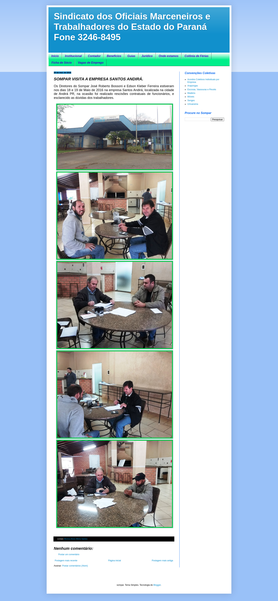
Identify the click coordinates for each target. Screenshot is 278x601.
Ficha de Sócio (61, 62)
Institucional (73, 56)
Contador (94, 56)
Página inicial (114, 560)
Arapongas (192, 85)
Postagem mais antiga (162, 560)
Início (55, 56)
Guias (131, 56)
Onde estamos (168, 56)
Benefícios (114, 56)
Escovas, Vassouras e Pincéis (201, 89)
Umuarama (192, 104)
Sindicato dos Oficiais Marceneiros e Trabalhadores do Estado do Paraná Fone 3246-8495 (132, 26)
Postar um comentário (68, 554)
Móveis (190, 96)
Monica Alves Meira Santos (75, 539)
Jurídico (147, 56)
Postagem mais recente (66, 560)
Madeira (191, 93)
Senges (191, 100)
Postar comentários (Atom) (75, 566)
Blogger (157, 585)
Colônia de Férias (196, 56)
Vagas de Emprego (90, 62)
